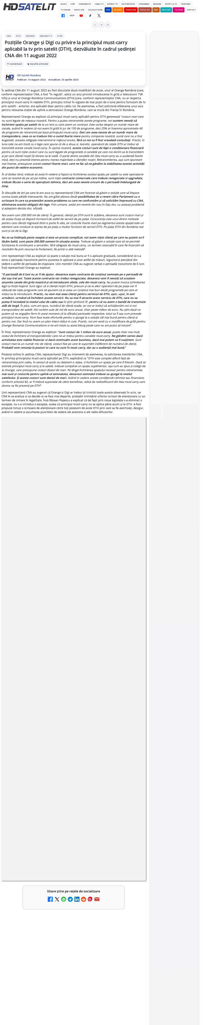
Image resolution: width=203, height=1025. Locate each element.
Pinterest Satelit (174, 458)
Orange (118, 9)
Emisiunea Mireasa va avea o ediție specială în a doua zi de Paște (173, 64)
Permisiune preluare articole (174, 538)
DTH (18, 36)
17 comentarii (14, 63)
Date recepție (128, 4)
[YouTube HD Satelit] (81, 15)
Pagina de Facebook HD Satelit (174, 398)
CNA (9, 36)
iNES (156, 9)
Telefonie (185, 4)
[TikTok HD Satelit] (90, 15)
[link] (174, 76)
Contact (191, 9)
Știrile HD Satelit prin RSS (174, 469)
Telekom (178, 9)
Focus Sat (145, 9)
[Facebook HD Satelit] (63, 15)
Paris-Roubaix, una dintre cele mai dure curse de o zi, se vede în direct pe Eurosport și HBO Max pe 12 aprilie (173, 109)
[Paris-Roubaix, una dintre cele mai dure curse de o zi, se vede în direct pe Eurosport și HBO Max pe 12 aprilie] (174, 132)
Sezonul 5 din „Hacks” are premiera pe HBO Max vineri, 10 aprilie (172, 154)
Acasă (63, 4)
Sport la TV (171, 4)
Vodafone (131, 9)
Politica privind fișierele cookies (174, 549)
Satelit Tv (112, 4)
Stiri (60, 36)
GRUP (72, 15)
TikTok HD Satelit (174, 440)
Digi (157, 500)
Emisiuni (157, 4)
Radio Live (79, 9)
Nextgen (166, 9)
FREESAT (168, 500)
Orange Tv (46, 36)
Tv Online (65, 9)
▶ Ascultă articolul (38, 63)
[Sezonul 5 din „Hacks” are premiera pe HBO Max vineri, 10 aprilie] (174, 174)
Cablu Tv (99, 4)
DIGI (108, 9)
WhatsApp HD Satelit (174, 422)
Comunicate (85, 4)
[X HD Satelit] (99, 15)
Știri (72, 4)
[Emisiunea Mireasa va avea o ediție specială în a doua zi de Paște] (174, 83)
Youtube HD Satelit (174, 431)
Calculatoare (95, 9)
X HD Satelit (174, 449)
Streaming (144, 4)
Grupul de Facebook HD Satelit (174, 411)
